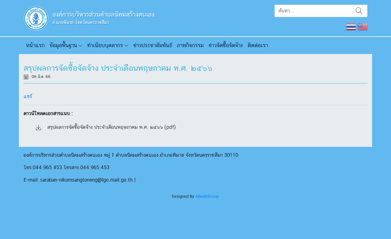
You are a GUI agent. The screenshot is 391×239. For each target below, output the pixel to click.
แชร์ (28, 96)
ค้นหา (359, 11)
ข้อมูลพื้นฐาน (63, 45)
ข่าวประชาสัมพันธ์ (152, 45)
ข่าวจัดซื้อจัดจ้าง (226, 45)
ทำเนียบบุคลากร (105, 45)
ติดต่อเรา (258, 45)
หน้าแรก (35, 45)
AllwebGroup (207, 196)
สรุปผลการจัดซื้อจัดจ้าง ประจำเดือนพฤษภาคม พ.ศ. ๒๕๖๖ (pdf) (106, 127)
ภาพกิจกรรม (190, 45)
